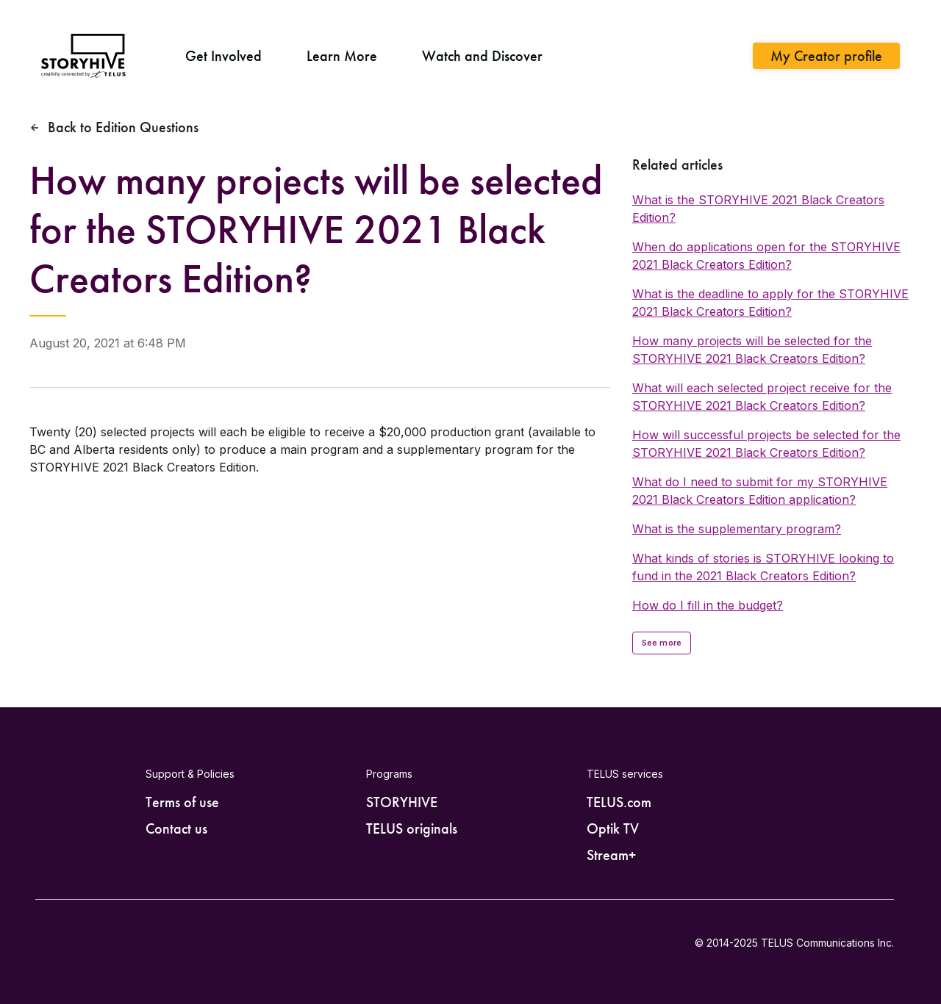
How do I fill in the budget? (707, 605)
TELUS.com (619, 802)
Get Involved (223, 55)
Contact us (176, 828)
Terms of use (182, 802)
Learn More (342, 55)
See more (661, 643)
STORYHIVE (401, 802)
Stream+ (611, 854)
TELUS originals (411, 828)
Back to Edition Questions (123, 127)
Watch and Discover (482, 55)
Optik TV (613, 828)
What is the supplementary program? (736, 528)
